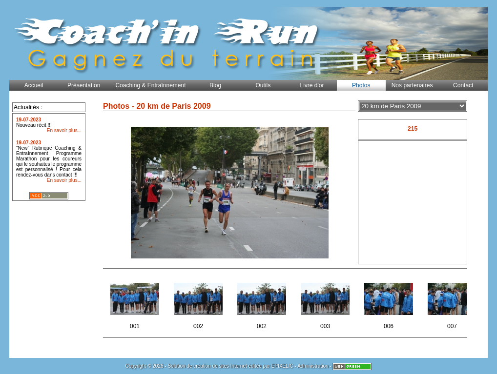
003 (325, 303)
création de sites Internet (220, 366)
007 (452, 303)
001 (135, 303)
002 (199, 303)
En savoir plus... (64, 130)
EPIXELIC (282, 366)
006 (389, 303)
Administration (312, 366)
